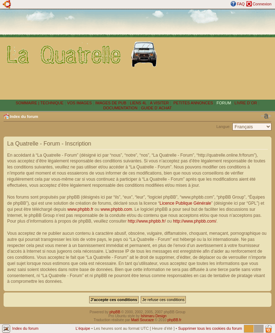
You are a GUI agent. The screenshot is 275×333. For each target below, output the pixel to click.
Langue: (223, 126)
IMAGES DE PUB (110, 103)
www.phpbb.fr (80, 209)
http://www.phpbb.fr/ (147, 221)
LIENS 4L (139, 103)
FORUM (224, 103)
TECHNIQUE (52, 103)
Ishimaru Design (154, 316)
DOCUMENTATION (120, 108)
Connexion (261, 4)
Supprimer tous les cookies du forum (210, 328)
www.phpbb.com (116, 209)
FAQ (241, 4)
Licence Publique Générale (185, 203)
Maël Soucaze (142, 320)
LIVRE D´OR (246, 103)
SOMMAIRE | (28, 103)
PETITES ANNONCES (192, 103)
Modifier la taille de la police (266, 116)
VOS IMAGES (79, 103)
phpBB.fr (175, 320)
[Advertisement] (217, 54)
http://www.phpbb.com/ (194, 221)
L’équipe (83, 328)
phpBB (115, 312)
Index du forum (24, 116)
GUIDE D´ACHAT (156, 108)
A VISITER (159, 103)
